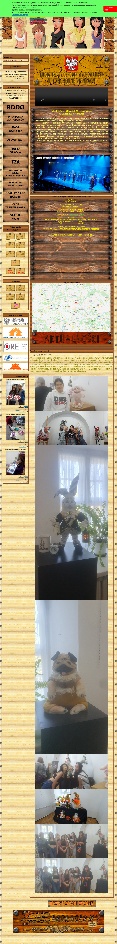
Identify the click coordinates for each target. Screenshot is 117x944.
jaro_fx (26, 406)
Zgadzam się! (109, 8)
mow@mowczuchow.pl (78, 214)
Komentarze (22, 412)
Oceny (18, 410)
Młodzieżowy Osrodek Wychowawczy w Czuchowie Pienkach (58, 919)
